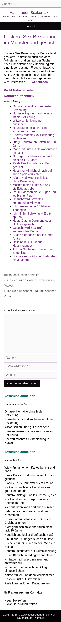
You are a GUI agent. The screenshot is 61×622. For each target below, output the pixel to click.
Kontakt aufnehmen (19, 96)
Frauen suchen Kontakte (23, 275)
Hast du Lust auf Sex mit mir (23, 579)
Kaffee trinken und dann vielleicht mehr (29, 575)
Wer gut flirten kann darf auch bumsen (29, 507)
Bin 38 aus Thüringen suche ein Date (28, 539)
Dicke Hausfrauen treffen (20, 604)
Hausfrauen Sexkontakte (30, 12)
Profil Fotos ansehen (19, 90)
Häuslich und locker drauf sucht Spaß (28, 534)
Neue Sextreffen (15, 600)
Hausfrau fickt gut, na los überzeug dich (30, 495)
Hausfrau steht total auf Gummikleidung (30, 551)
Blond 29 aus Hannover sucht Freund (28, 483)
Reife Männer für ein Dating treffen (27, 583)
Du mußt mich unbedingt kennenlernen (29, 555)
